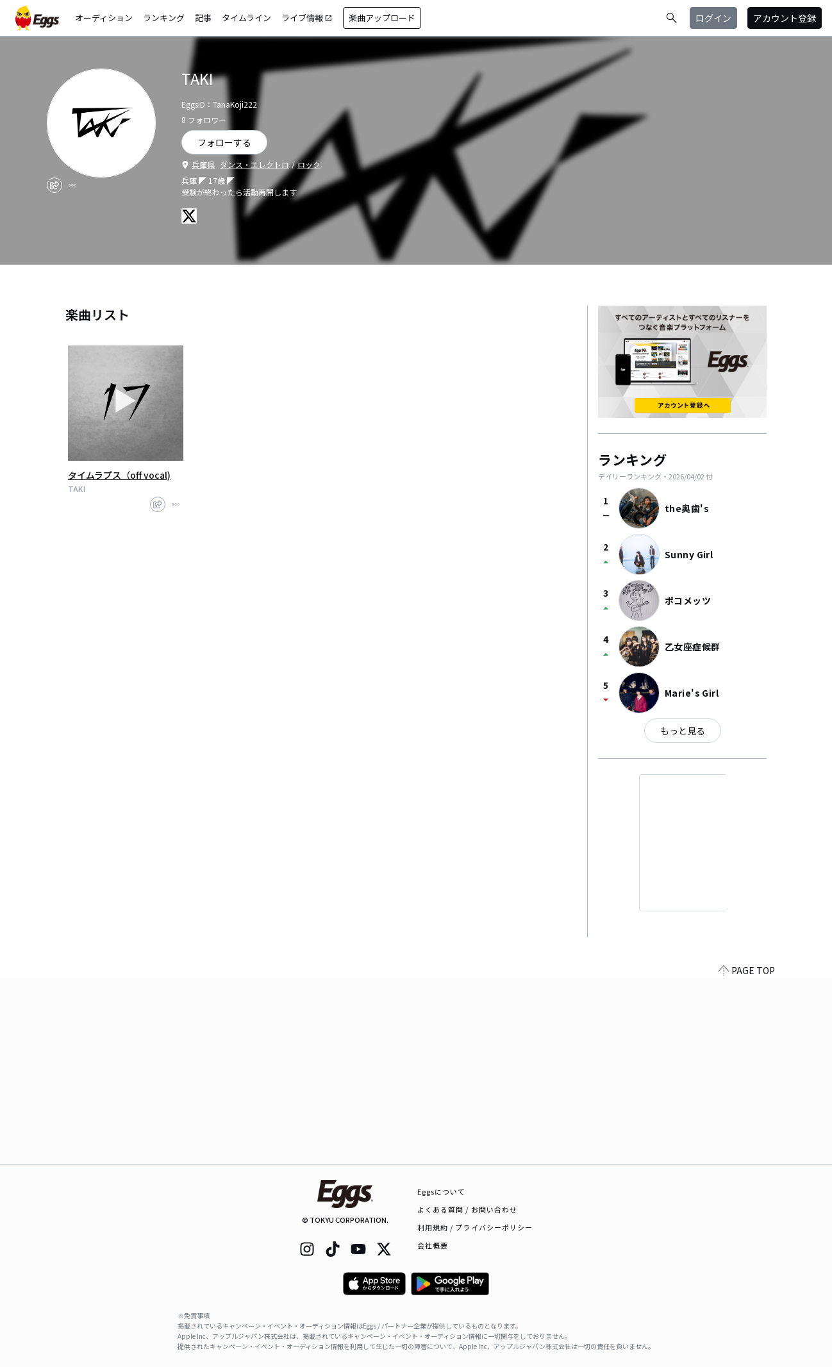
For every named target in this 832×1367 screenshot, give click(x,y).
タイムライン (246, 18)
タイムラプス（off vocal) (119, 474)
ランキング (164, 18)
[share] (54, 185)
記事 (203, 18)
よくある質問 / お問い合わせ (467, 1209)
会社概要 (432, 1245)
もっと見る (682, 730)
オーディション (104, 18)
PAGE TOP (747, 1156)
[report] (72, 185)
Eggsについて (441, 1191)
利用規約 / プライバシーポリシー (475, 1227)
